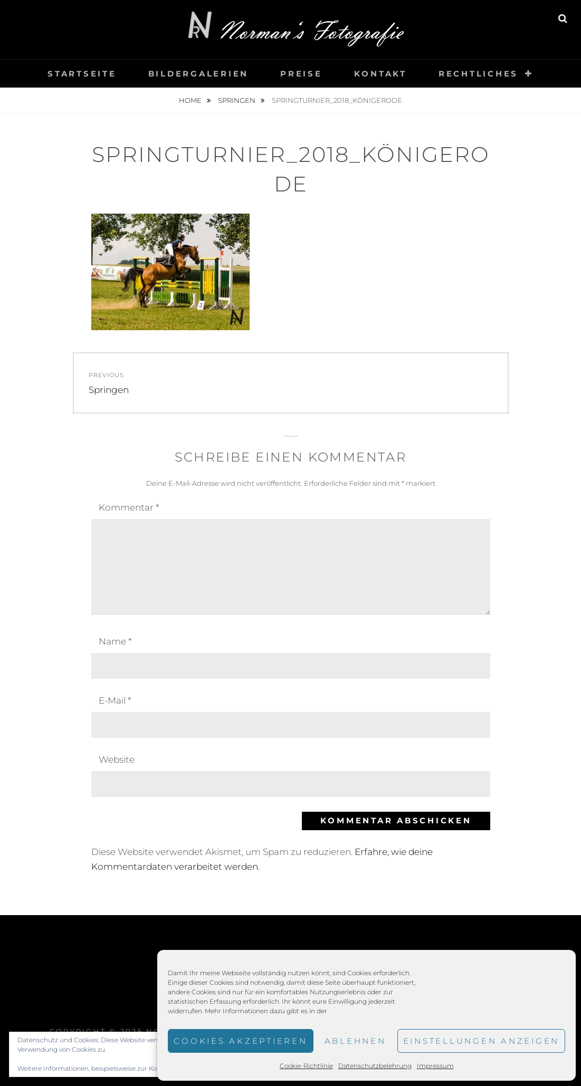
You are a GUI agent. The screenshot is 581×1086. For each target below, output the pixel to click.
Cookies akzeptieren (240, 1041)
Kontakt (380, 74)
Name (115, 641)
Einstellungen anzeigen (481, 1041)
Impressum (435, 1066)
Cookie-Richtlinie (306, 1066)
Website (117, 759)
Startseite (82, 74)
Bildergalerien (198, 74)
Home (191, 100)
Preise (301, 74)
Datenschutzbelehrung (375, 1066)
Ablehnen (355, 1041)
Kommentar (129, 507)
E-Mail (115, 700)
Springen (237, 100)
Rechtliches (478, 74)
